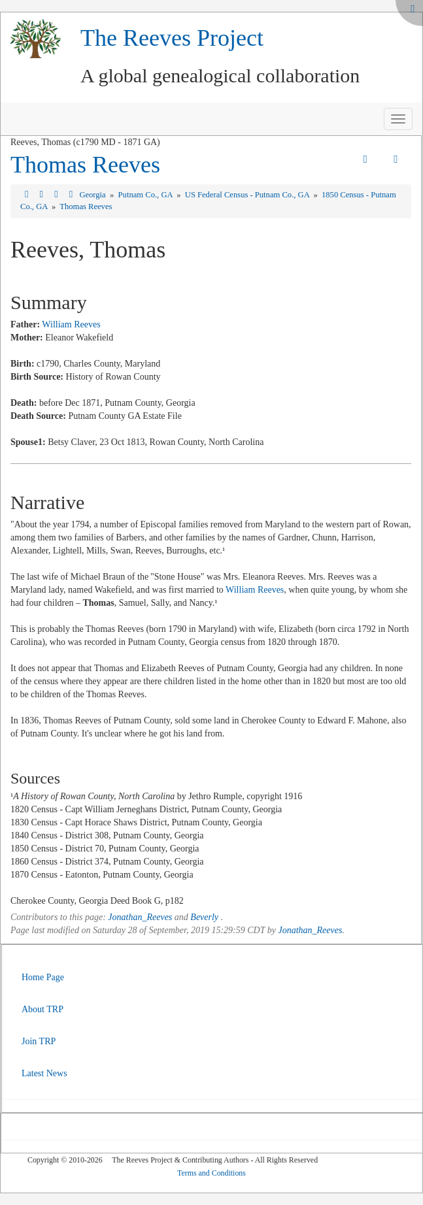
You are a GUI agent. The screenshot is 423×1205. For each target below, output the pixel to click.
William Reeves (71, 324)
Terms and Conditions (211, 1173)
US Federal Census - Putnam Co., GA (248, 194)
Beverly (204, 917)
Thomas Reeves (85, 165)
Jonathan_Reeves (140, 917)
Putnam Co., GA (146, 194)
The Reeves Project (171, 38)
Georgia (93, 194)
